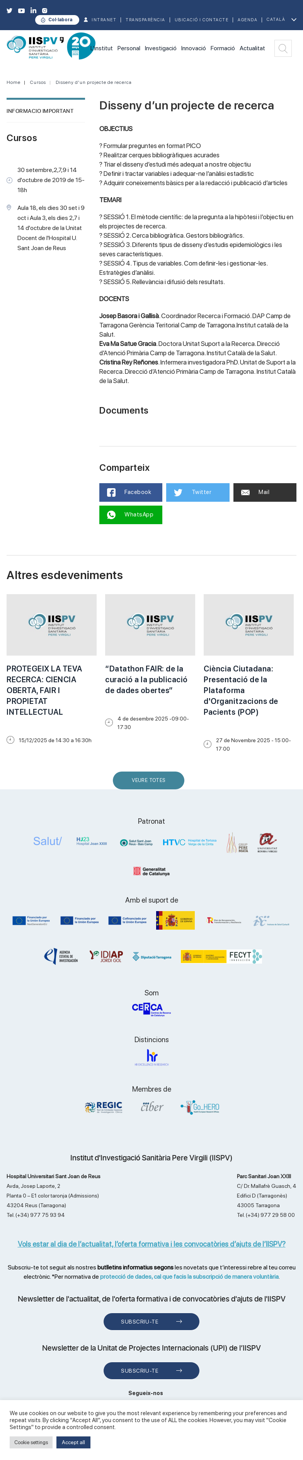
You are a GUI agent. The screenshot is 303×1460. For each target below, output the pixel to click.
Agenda (247, 19)
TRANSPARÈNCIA (145, 19)
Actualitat (252, 48)
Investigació (161, 48)
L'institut (101, 48)
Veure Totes (150, 783)
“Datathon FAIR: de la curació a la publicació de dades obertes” (146, 679)
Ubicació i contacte (202, 19)
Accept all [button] (73, 1442)
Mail (255, 492)
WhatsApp (130, 515)
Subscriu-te (139, 1322)
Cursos (38, 82)
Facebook (129, 492)
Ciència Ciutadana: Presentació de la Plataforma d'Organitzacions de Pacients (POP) (241, 690)
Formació (223, 48)
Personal (128, 48)
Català (276, 19)
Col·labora (60, 19)
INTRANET (104, 19)
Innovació (193, 48)
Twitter (192, 492)
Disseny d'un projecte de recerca (94, 82)
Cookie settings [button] (31, 1442)
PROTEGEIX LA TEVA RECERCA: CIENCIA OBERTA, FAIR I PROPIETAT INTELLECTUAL (44, 690)
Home (13, 82)
